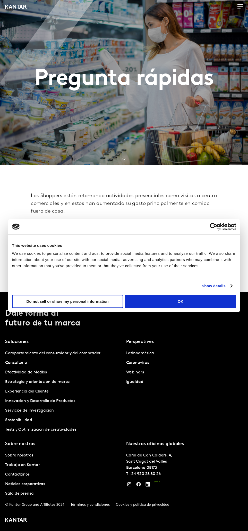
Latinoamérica (140, 353)
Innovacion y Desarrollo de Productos (40, 401)
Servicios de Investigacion (29, 411)
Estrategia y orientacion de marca (37, 382)
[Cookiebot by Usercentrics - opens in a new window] (213, 227)
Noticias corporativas (25, 484)
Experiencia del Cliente (27, 391)
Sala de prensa (19, 494)
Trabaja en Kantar (22, 465)
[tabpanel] (63, 391)
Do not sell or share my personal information (68, 301)
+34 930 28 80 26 (145, 474)
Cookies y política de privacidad (142, 505)
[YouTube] (157, 485)
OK (181, 301)
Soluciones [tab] (17, 341)
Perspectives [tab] (140, 341)
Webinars (135, 372)
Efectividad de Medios (26, 372)
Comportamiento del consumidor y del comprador (52, 353)
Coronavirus (137, 363)
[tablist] (124, 411)
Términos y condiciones (90, 505)
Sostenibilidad (18, 420)
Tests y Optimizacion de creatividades (40, 430)
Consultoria (16, 363)
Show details (214, 286)
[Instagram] (129, 485)
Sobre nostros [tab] (20, 444)
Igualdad (134, 382)
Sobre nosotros (19, 455)
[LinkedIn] (148, 485)
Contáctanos (17, 474)
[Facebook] (138, 485)
